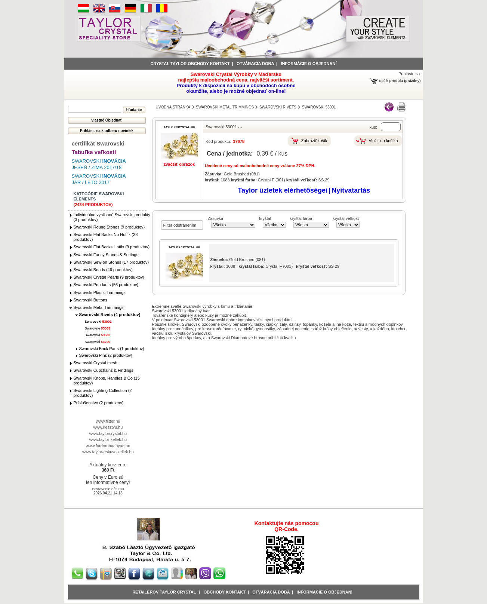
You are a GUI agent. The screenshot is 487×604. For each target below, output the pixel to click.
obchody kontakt (225, 592)
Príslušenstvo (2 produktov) (99, 403)
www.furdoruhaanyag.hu (108, 446)
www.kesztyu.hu (108, 427)
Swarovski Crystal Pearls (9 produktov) (109, 277)
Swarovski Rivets (277, 107)
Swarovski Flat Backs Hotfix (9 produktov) (112, 247)
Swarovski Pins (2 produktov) (105, 355)
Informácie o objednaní (324, 592)
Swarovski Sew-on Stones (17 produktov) (111, 262)
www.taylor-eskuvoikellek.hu (108, 452)
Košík (383, 81)
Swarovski (98, 322)
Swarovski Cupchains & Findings (103, 370)
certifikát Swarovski (98, 143)
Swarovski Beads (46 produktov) (103, 269)
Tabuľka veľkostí (94, 152)
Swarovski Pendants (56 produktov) (106, 284)
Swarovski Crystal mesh (95, 363)
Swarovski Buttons (90, 300)
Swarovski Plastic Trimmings (100, 292)
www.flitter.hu (108, 421)
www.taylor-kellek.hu (108, 439)
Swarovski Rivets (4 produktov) (110, 314)
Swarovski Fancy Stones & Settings (106, 254)
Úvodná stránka (173, 107)
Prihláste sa (409, 73)
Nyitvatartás (351, 190)
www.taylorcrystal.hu (108, 433)
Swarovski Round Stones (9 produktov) (109, 227)
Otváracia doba (255, 63)
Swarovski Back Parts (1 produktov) (111, 348)
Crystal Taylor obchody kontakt (190, 63)
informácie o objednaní (308, 63)
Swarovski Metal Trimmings (99, 307)
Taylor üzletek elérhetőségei (282, 190)
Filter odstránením (180, 225)
